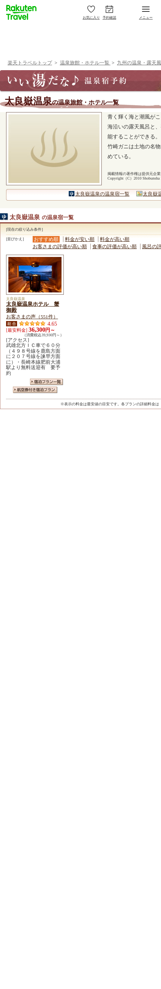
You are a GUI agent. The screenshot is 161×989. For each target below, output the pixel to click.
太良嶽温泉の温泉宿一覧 (102, 194)
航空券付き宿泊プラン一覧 (35, 390)
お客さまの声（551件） (32, 316)
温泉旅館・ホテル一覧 (85, 63)
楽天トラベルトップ (30, 63)
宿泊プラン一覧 (46, 382)
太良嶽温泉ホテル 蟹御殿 (32, 307)
